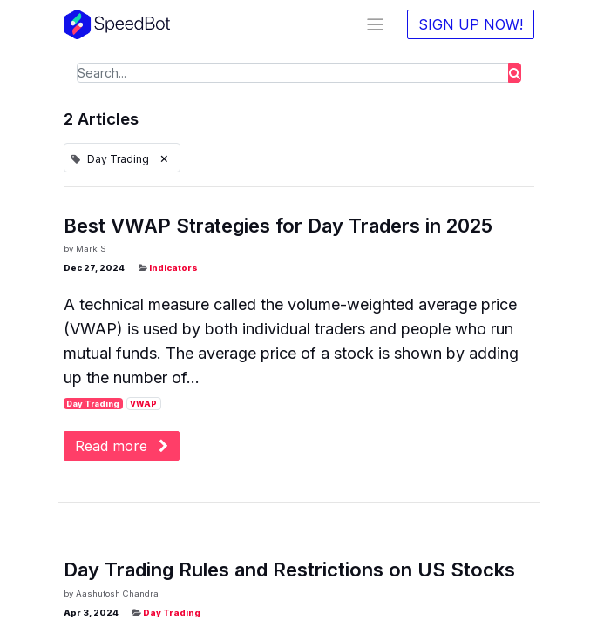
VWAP (143, 403)
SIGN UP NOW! (470, 24)
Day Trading (92, 403)
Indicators (173, 268)
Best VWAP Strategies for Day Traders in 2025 (278, 225)
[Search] (514, 73)
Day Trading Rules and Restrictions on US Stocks (289, 569)
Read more (121, 446)
